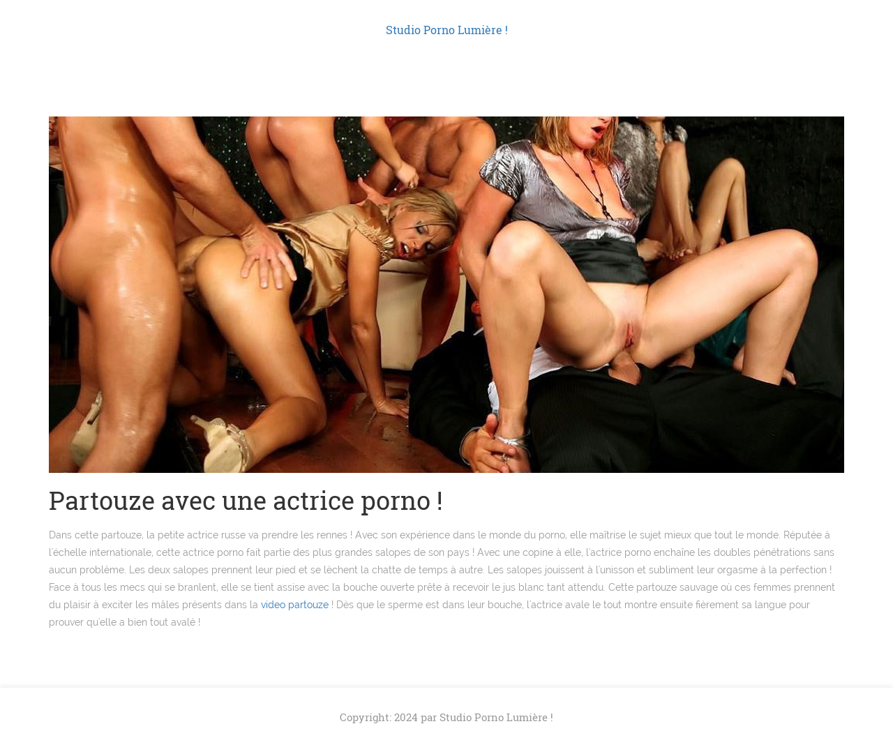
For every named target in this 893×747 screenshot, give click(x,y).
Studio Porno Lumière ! (447, 29)
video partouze (295, 604)
